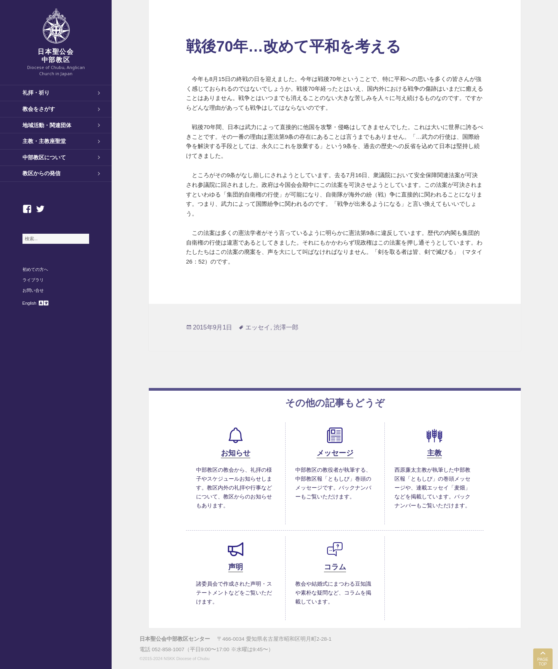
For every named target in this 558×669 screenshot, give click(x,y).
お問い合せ (33, 290)
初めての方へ (35, 269)
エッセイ (257, 327)
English (29, 303)
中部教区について (44, 157)
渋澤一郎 (286, 327)
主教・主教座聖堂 (44, 141)
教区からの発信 (41, 173)
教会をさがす (38, 109)
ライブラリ (33, 280)
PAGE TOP (542, 662)
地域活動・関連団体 (46, 125)
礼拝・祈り (36, 93)
